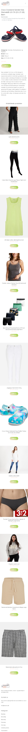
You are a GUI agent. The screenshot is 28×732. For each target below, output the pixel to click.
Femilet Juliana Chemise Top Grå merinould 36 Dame (14, 283)
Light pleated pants (14, 137)
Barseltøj (3, 716)
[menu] (25, 3)
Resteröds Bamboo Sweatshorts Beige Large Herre (14, 608)
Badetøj (3, 714)
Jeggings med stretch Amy (14, 388)
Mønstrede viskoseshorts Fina (14, 667)
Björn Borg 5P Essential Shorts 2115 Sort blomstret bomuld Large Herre (14, 328)
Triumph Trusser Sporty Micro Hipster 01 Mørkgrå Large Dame (14, 520)
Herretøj (3, 725)
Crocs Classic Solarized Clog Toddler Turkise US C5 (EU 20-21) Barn (14, 431)
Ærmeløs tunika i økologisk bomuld (14, 240)
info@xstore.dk (5, 705)
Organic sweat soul (14, 564)
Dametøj (10, 50)
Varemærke (4, 730)
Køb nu (6, 66)
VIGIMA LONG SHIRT (14, 476)
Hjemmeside (4, 17)
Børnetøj (3, 719)
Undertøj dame (5, 728)
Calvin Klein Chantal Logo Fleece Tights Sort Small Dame (14, 180)
